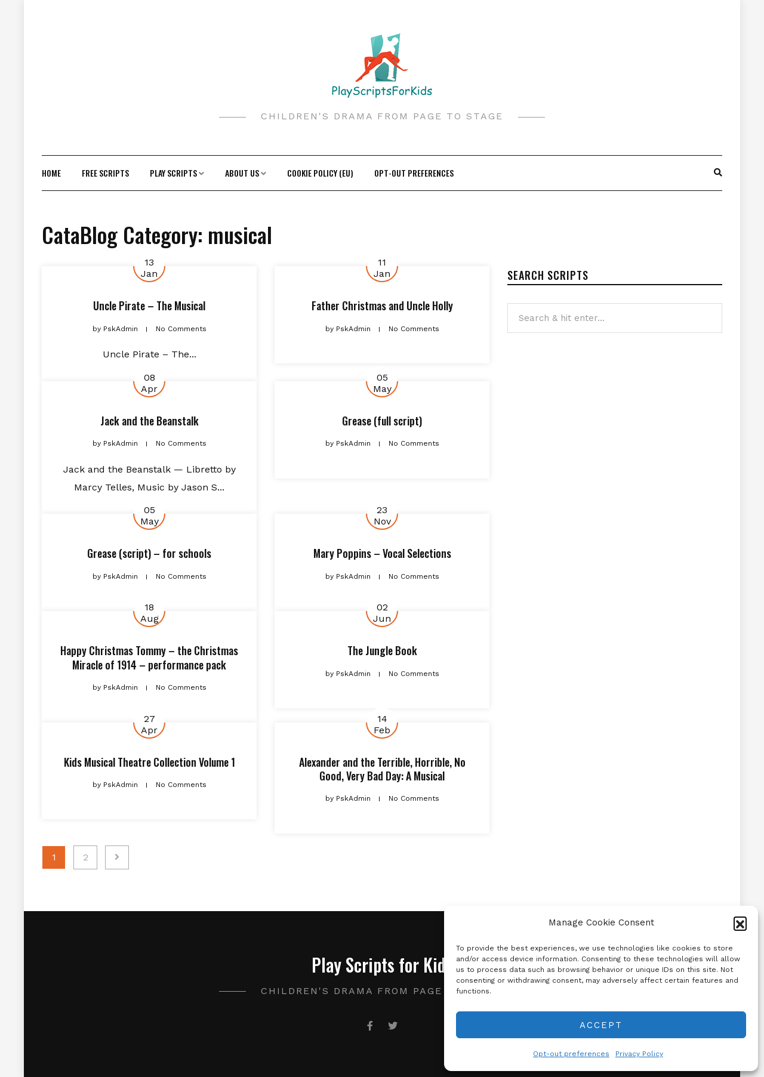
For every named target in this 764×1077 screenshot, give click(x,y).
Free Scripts (105, 172)
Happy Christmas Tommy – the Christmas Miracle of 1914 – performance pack (149, 657)
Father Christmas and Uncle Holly (382, 305)
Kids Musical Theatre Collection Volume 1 (149, 762)
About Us (242, 172)
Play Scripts (173, 172)
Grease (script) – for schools (149, 553)
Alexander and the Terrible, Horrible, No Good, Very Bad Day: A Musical (382, 768)
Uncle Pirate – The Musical (149, 305)
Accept (601, 1025)
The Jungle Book (382, 650)
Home (51, 172)
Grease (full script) (382, 420)
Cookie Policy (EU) (320, 172)
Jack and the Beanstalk (149, 420)
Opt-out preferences (571, 1054)
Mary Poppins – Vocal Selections (382, 553)
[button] (740, 923)
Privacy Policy (639, 1054)
